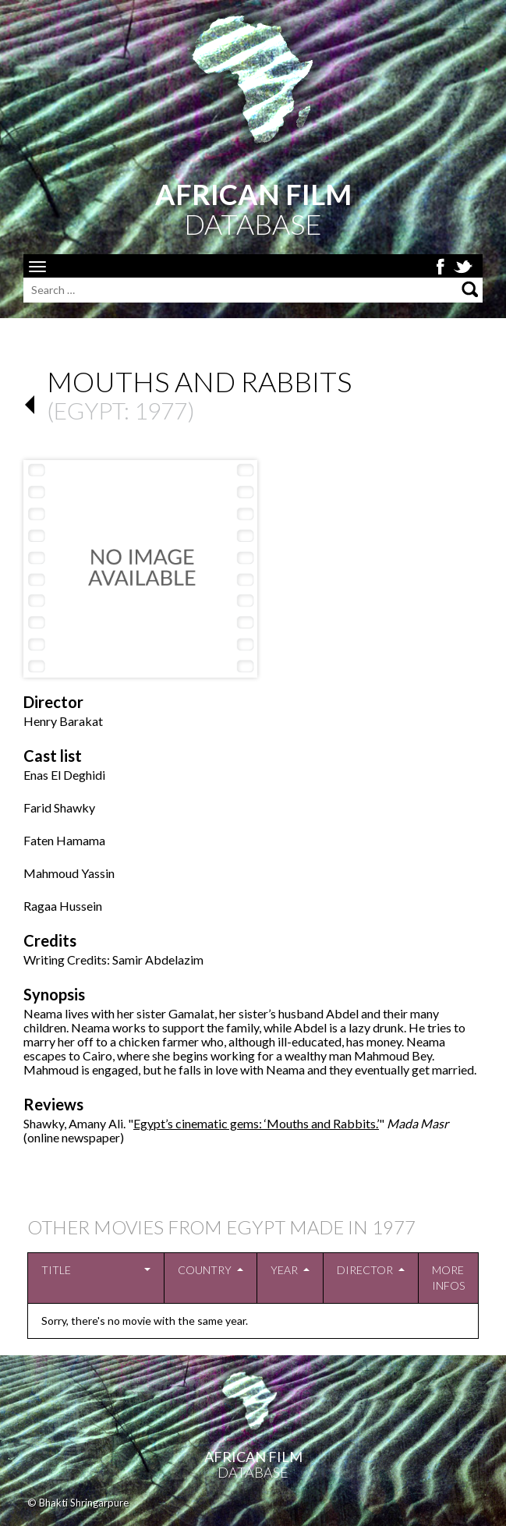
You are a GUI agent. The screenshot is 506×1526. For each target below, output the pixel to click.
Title (56, 1269)
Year (284, 1269)
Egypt (89, 410)
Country (205, 1269)
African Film (253, 1456)
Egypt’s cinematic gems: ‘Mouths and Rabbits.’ (256, 1123)
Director (365, 1269)
